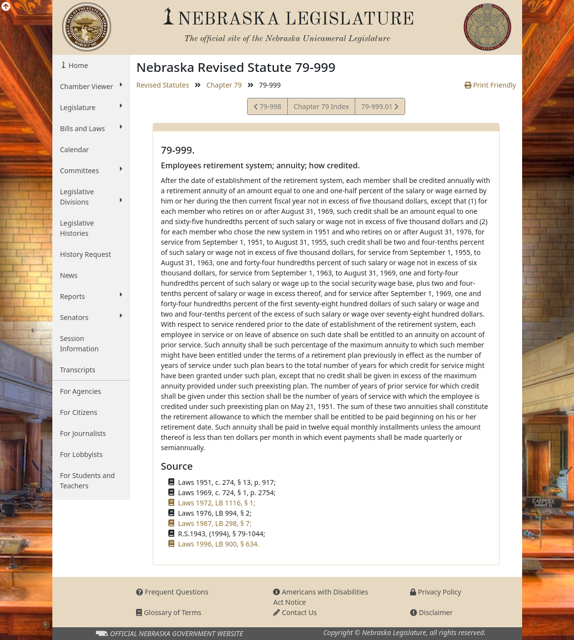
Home (77, 65)
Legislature (91, 107)
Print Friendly (490, 85)
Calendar (74, 149)
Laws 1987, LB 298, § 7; (215, 523)
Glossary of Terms (168, 612)
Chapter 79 (224, 85)
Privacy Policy (435, 591)
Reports (91, 296)
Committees (91, 170)
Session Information (79, 343)
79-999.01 (380, 108)
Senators (91, 317)
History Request (85, 254)
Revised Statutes (162, 85)
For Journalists (83, 433)
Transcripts (77, 369)
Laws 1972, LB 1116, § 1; (216, 502)
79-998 (267, 108)
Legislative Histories (77, 228)
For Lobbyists (81, 454)
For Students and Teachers (87, 480)
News (69, 275)
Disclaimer (431, 612)
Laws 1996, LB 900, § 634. (218, 544)
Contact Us (295, 612)
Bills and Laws (91, 128)
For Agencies (80, 391)
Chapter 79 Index (321, 106)
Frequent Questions (172, 591)
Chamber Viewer (91, 86)
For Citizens (78, 412)
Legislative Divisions (91, 196)
